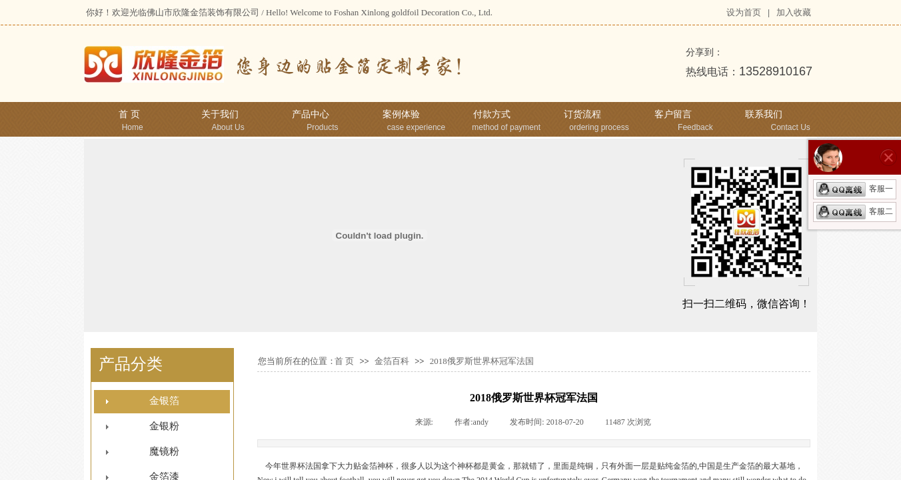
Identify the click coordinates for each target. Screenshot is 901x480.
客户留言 (673, 114)
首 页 (129, 114)
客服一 (854, 188)
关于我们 (220, 114)
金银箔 (164, 400)
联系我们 (763, 114)
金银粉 (164, 426)
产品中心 (310, 114)
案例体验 (401, 114)
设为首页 (743, 12)
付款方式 (491, 114)
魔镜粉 (164, 451)
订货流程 (582, 114)
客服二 (854, 211)
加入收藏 (793, 12)
